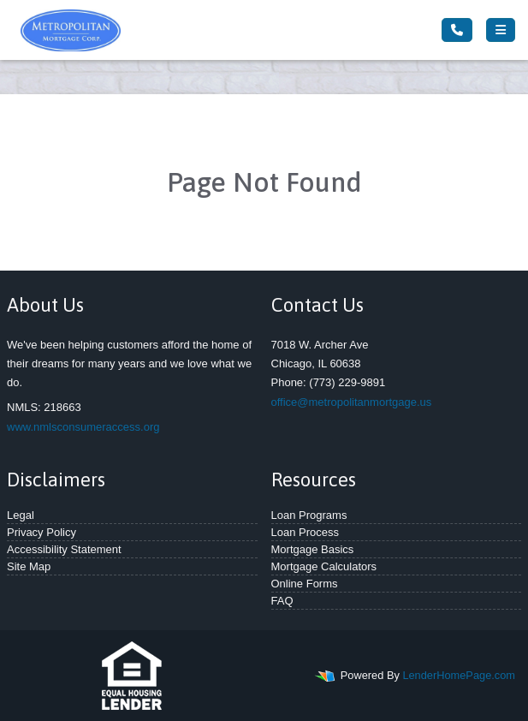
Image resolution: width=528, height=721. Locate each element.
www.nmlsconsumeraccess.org (83, 426)
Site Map (28, 566)
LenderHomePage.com (458, 675)
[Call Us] (457, 30)
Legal (20, 515)
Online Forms (304, 583)
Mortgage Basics (312, 549)
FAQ (282, 600)
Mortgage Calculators (324, 566)
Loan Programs (309, 515)
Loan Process (305, 532)
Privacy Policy (41, 532)
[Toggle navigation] (500, 30)
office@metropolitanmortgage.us (351, 402)
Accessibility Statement (64, 549)
